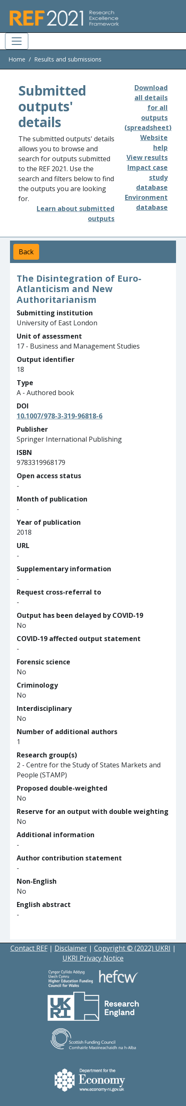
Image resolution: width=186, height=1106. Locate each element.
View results (147, 157)
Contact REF (28, 948)
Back (26, 251)
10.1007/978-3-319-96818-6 (59, 415)
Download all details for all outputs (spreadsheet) (147, 107)
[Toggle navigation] (16, 41)
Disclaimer (71, 948)
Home (16, 59)
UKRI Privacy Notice (93, 958)
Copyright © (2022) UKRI (132, 948)
